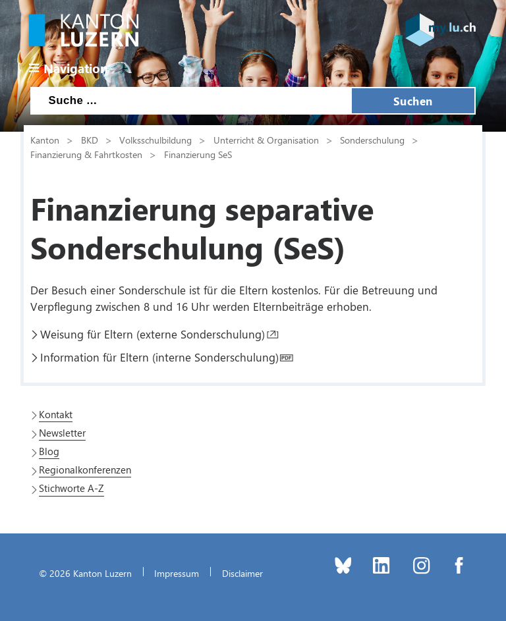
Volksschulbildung (155, 140)
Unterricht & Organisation (266, 140)
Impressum (176, 573)
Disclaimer (242, 573)
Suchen (413, 101)
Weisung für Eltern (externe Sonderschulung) (152, 334)
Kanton (44, 140)
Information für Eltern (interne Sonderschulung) (159, 357)
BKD (89, 140)
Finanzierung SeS (198, 154)
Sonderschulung (372, 140)
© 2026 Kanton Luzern (85, 573)
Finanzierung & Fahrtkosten (86, 154)
